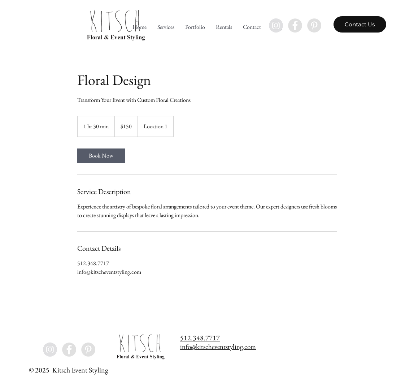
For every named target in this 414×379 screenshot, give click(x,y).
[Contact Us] (360, 24)
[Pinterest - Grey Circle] (314, 25)
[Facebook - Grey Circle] (295, 25)
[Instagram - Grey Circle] (276, 25)
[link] (101, 155)
